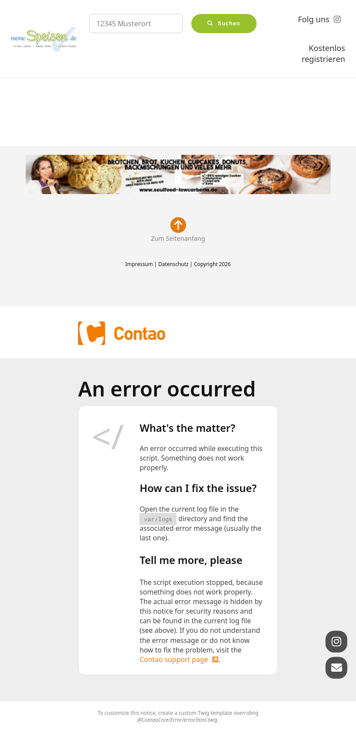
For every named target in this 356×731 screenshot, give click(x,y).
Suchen (229, 23)
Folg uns (313, 19)
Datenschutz (173, 263)
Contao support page (173, 659)
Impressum (139, 263)
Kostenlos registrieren (323, 54)
